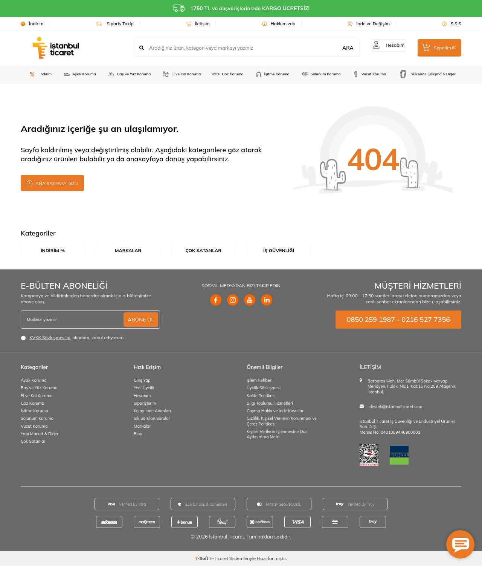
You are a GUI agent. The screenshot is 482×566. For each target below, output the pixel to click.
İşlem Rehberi (260, 380)
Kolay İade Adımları (152, 411)
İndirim (32, 23)
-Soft (202, 558)
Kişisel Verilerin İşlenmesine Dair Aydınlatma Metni (277, 434)
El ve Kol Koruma (181, 74)
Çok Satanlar (204, 251)
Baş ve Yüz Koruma (129, 74)
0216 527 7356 (426, 319)
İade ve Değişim (369, 23)
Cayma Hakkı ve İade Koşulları (276, 411)
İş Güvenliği (278, 251)
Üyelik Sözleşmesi (264, 388)
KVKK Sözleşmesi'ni (49, 338)
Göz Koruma (227, 74)
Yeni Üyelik (144, 388)
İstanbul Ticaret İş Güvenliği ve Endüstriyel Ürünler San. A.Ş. (407, 424)
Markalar (128, 251)
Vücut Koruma (369, 74)
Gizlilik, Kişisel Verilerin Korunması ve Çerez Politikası (282, 421)
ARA (344, 47)
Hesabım (142, 395)
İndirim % (52, 251)
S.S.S (451, 23)
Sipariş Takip (115, 23)
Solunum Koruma (321, 74)
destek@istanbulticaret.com (395, 407)
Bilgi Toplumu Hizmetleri (270, 403)
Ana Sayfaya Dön (52, 182)
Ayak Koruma (79, 74)
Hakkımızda (279, 23)
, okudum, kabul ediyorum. (73, 338)
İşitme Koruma (272, 74)
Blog (138, 434)
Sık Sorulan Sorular (152, 418)
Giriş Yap (142, 380)
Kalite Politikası (261, 395)
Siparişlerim (145, 403)
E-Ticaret (218, 558)
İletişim (198, 23)
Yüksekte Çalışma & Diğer (426, 74)
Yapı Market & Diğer (39, 434)
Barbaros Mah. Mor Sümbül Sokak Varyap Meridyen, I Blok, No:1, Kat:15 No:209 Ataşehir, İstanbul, (412, 387)
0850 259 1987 (371, 319)
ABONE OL (140, 319)
